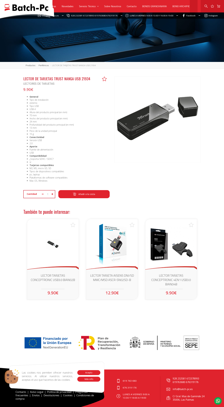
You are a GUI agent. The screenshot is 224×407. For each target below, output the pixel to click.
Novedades (67, 6)
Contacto (132, 6)
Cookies (67, 395)
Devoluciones (51, 395)
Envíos (36, 395)
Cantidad (32, 193)
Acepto (88, 372)
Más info (88, 379)
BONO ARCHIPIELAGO (184, 6)
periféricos (44, 65)
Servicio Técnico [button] (89, 6)
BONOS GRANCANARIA (154, 6)
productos (30, 65)
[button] (218, 401)
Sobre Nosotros (112, 6)
